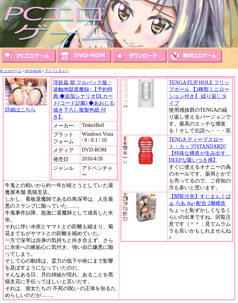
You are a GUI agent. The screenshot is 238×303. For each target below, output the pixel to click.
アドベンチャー (57, 71)
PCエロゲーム (11, 71)
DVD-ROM (33, 71)
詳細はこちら (26, 107)
